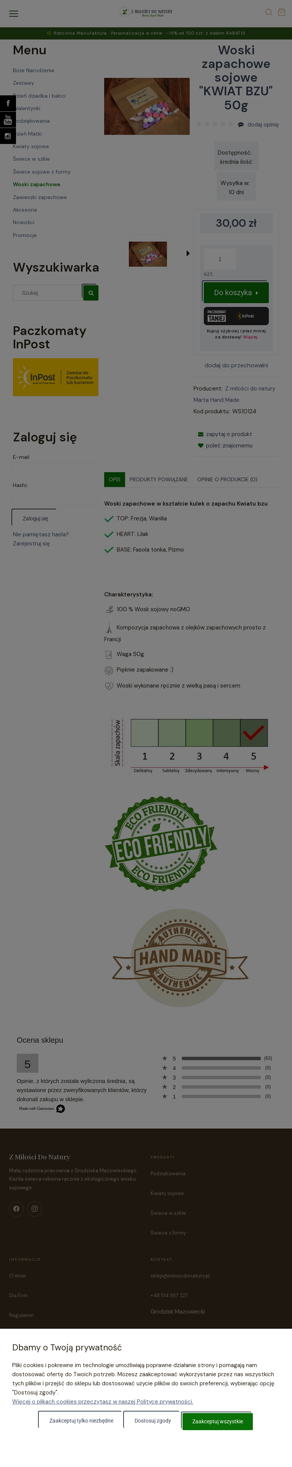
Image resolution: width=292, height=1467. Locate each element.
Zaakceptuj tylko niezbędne (81, 1422)
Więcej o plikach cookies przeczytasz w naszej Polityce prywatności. (102, 1403)
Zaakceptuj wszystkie (217, 1422)
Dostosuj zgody (153, 1422)
